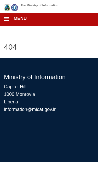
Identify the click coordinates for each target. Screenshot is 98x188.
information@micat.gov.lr (30, 109)
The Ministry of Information (39, 5)
